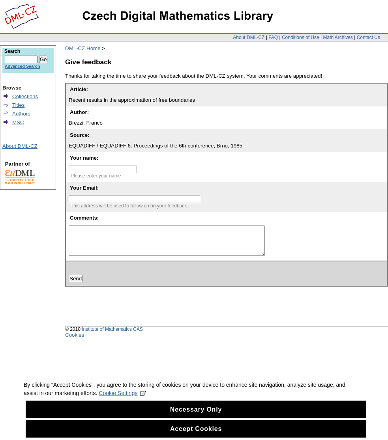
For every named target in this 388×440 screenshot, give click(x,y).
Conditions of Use (300, 37)
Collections (25, 96)
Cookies (74, 341)
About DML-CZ (248, 37)
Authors (21, 114)
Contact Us (368, 37)
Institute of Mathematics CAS (112, 335)
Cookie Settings (122, 398)
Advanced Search (22, 66)
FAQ (273, 37)
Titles (18, 105)
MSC (18, 122)
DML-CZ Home (83, 48)
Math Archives (337, 37)
